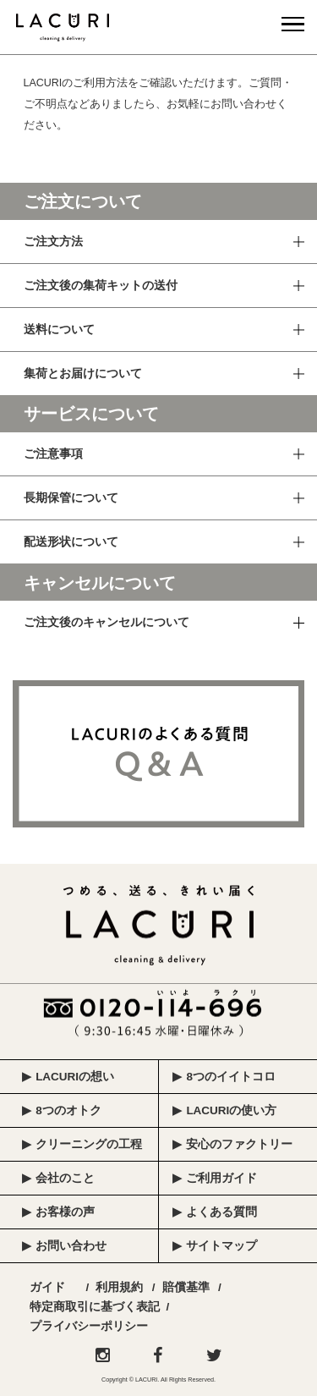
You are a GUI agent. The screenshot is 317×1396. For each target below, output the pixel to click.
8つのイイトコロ (231, 1076)
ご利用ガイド (221, 1178)
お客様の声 (65, 1212)
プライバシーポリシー (89, 1326)
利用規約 (119, 1287)
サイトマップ (221, 1245)
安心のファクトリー (239, 1144)
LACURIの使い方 (231, 1110)
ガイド (47, 1287)
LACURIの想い (75, 1076)
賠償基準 (186, 1287)
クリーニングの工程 (89, 1144)
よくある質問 (221, 1212)
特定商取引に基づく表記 (95, 1306)
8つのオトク (68, 1110)
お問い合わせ (71, 1245)
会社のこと (65, 1178)
